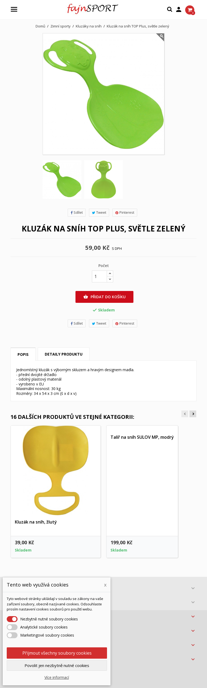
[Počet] (99, 276)
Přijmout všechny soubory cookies (57, 653)
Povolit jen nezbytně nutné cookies (57, 665)
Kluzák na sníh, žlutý (36, 522)
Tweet (99, 212)
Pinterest (124, 212)
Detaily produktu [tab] (63, 354)
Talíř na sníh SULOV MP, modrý (142, 437)
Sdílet (77, 212)
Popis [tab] (23, 354)
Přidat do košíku (104, 297)
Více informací (56, 677)
